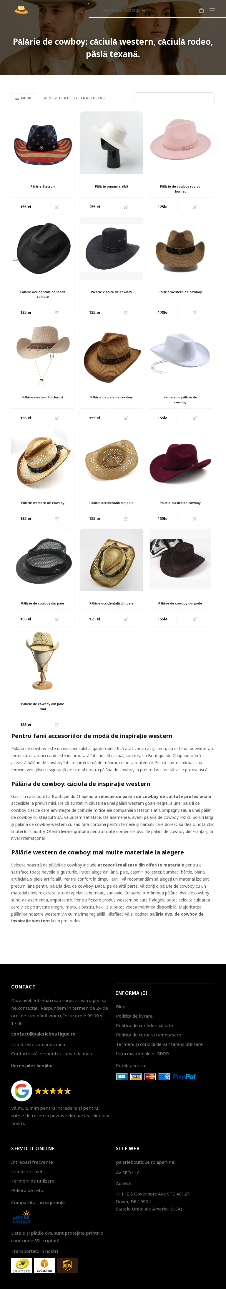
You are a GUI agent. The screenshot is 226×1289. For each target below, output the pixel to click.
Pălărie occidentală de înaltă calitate (43, 295)
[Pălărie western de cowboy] (180, 249)
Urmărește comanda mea (38, 1044)
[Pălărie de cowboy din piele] (180, 568)
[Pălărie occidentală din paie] (111, 462)
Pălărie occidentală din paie (111, 508)
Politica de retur (28, 1190)
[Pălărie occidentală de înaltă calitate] (42, 249)
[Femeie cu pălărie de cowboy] (180, 356)
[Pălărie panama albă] (111, 142)
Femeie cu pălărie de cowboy (180, 402)
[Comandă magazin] (174, 98)
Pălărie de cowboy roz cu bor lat (180, 189)
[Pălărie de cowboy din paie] (42, 568)
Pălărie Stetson (42, 186)
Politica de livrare (134, 1016)
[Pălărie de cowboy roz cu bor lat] (180, 142)
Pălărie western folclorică (43, 402)
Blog (120, 1007)
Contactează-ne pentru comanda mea (51, 1054)
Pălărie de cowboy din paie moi (42, 721)
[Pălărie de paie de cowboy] (111, 356)
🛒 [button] (56, 207)
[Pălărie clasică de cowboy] (111, 249)
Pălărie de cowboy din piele (180, 615)
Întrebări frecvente (32, 1162)
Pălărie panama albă (111, 186)
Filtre (23, 98)
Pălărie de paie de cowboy (111, 402)
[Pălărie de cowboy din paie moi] (42, 675)
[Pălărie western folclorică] (42, 356)
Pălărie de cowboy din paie (42, 615)
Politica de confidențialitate (144, 1025)
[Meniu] (212, 10)
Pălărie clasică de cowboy (111, 295)
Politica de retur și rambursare (148, 1035)
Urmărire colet (26, 1172)
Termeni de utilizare (32, 1181)
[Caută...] (92, 10)
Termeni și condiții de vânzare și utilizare (159, 1044)
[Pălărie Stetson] (42, 142)
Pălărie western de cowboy (180, 295)
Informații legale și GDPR (142, 1053)
